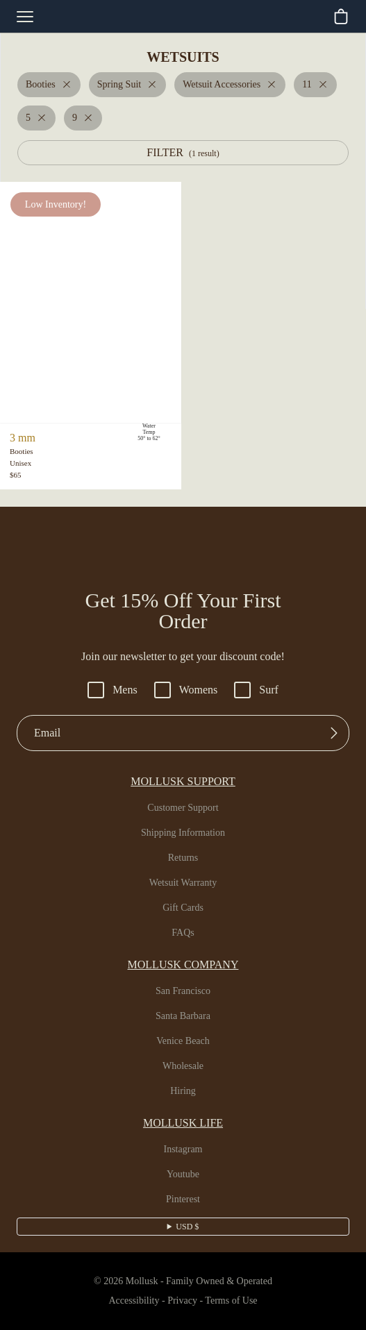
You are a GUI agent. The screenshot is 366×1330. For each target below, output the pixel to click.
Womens (187, 690)
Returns (183, 858)
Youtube (183, 1174)
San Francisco (183, 991)
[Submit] (334, 733)
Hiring (183, 1091)
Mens (109, 690)
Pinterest (183, 1199)
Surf (260, 690)
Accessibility (128, 1300)
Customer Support (183, 808)
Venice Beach (183, 1041)
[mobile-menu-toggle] (25, 17)
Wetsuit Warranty (183, 883)
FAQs (183, 932)
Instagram (183, 1149)
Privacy (181, 1300)
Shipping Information (183, 833)
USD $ (187, 1226)
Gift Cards (183, 908)
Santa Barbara (183, 1016)
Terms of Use (236, 1300)
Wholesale (183, 1066)
